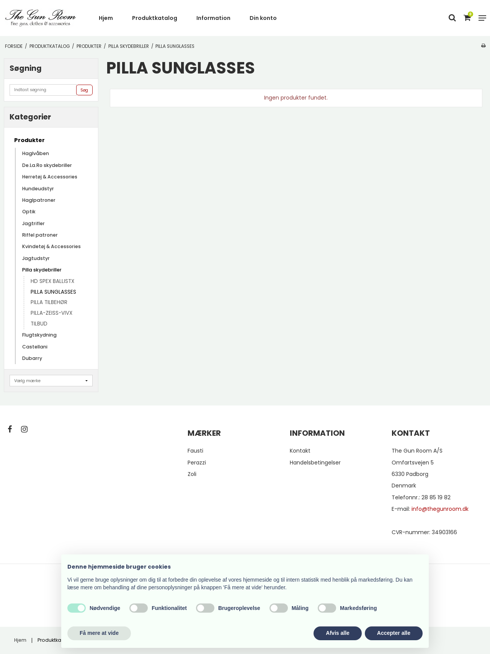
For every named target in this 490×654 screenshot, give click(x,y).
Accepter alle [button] (393, 633)
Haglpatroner (39, 200)
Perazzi (197, 462)
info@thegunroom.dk (440, 509)
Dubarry (32, 358)
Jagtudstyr (36, 258)
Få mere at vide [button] (99, 633)
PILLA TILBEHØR (49, 302)
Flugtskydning (39, 335)
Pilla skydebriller (42, 270)
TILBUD (39, 323)
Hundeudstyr (38, 188)
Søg (84, 90)
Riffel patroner (40, 235)
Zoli (192, 474)
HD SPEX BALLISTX (52, 281)
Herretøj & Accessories (49, 176)
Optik (29, 211)
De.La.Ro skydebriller (47, 165)
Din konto (263, 18)
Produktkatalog (154, 18)
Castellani (34, 346)
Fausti (195, 451)
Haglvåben (35, 153)
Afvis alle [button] (337, 633)
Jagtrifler (33, 223)
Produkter (29, 140)
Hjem (106, 18)
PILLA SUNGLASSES (53, 292)
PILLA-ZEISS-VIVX (51, 313)
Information (213, 18)
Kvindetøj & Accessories (51, 246)
